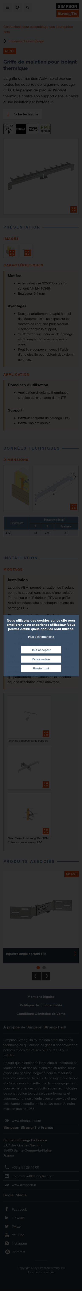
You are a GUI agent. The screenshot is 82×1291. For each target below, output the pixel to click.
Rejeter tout (41, 668)
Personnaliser (41, 659)
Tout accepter (41, 650)
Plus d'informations (41, 636)
